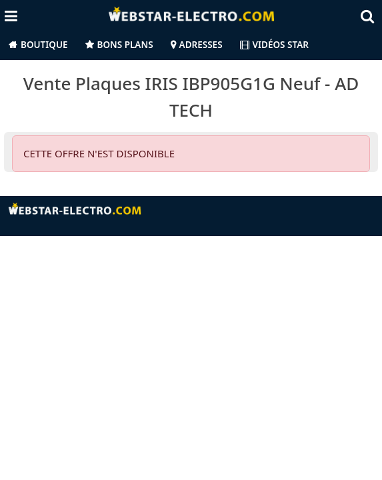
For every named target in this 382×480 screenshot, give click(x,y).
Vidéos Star (274, 45)
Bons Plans (125, 45)
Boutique (44, 45)
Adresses (201, 45)
